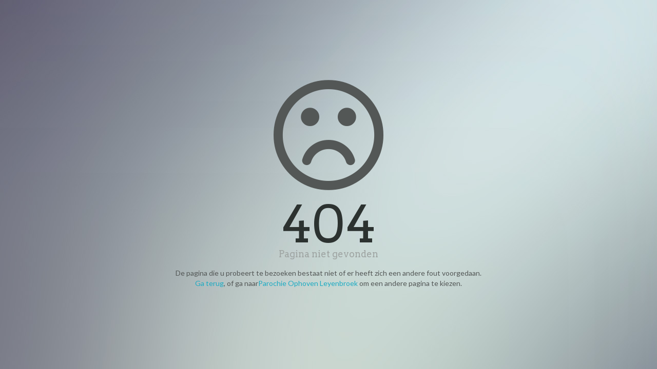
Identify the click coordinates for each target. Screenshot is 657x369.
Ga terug (209, 283)
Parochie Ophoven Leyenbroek (308, 283)
